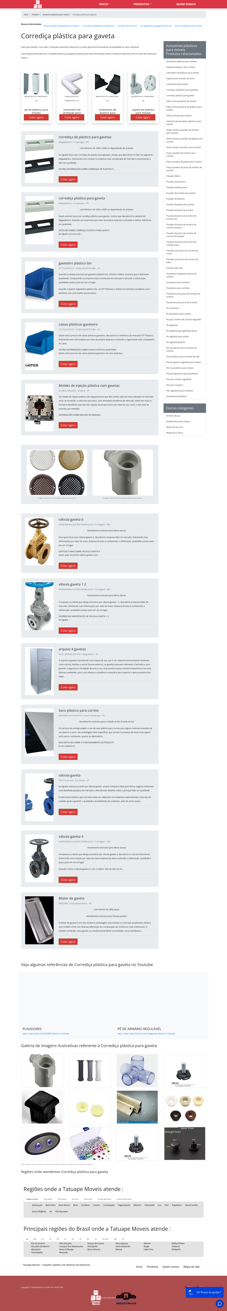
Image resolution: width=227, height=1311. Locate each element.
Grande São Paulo (104, 1199)
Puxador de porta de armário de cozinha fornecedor (181, 235)
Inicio (103, 4)
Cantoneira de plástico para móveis (182, 72)
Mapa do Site (191, 1267)
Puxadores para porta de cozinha (181, 302)
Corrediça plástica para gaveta (180, 95)
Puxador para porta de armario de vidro (182, 261)
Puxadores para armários (178, 282)
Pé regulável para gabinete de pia (156, 25)
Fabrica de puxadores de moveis (181, 101)
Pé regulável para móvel (177, 336)
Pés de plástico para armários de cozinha (181, 349)
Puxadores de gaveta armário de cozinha (181, 275)
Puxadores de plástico (176, 396)
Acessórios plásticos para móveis (181, 61)
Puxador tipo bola (174, 268)
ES (43, 1239)
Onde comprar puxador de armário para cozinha (182, 131)
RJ (27, 1239)
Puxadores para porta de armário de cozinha (183, 295)
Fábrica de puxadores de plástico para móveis (184, 108)
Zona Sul (75, 1199)
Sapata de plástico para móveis (180, 67)
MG (35, 1239)
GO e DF (105, 1239)
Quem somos (186, 4)
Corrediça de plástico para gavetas (98, 25)
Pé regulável (172, 325)
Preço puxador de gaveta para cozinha (61, 25)
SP (50, 1239)
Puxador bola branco (127, 25)
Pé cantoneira (172, 308)
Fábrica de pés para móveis (179, 115)
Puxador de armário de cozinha (181, 193)
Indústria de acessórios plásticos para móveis (183, 123)
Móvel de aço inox (174, 427)
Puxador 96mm (173, 176)
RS (73, 1239)
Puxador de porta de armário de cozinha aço (181, 217)
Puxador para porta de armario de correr (182, 252)
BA (88, 1239)
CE (96, 1239)
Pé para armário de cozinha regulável (183, 319)
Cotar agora (36, 117)
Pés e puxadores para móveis (188, 25)
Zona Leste (88, 1199)
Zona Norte (48, 1199)
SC (65, 1239)
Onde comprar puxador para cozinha (183, 147)
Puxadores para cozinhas (178, 288)
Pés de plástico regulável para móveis (183, 362)
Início (139, 1267)
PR (58, 1239)
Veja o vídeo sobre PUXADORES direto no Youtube (46, 1033)
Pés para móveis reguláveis (179, 379)
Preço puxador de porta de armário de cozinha (184, 169)
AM (115, 1239)
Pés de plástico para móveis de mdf (182, 356)
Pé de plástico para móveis (178, 313)
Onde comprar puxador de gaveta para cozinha (184, 140)
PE (80, 1239)
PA (123, 1239)
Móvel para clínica (174, 432)
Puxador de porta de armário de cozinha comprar (181, 226)
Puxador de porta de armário (180, 210)
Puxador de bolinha (175, 198)
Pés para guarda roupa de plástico (182, 373)
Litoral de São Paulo (124, 1199)
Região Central (32, 1199)
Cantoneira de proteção (177, 84)
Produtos (141, 4)
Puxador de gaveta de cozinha (180, 204)
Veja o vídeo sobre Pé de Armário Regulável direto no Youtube (146, 1033)
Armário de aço (173, 415)
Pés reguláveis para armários (179, 390)
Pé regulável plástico (175, 342)
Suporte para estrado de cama (180, 78)
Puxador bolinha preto (176, 187)
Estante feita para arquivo (178, 421)
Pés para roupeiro (174, 385)
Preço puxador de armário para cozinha (181, 154)
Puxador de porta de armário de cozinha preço (181, 243)
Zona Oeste (62, 1199)
